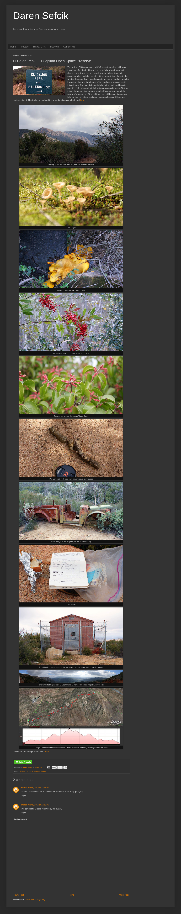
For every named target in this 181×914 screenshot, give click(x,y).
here (82, 100)
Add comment (20, 819)
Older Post (123, 895)
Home (13, 46)
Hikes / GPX (39, 46)
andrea (24, 788)
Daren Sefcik (40, 15)
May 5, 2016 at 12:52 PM (38, 805)
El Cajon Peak (25, 771)
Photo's (24, 46)
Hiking (43, 771)
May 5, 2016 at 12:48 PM (38, 788)
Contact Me (69, 46)
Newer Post (19, 895)
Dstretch (54, 46)
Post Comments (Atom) (35, 899)
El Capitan (36, 771)
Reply (23, 796)
